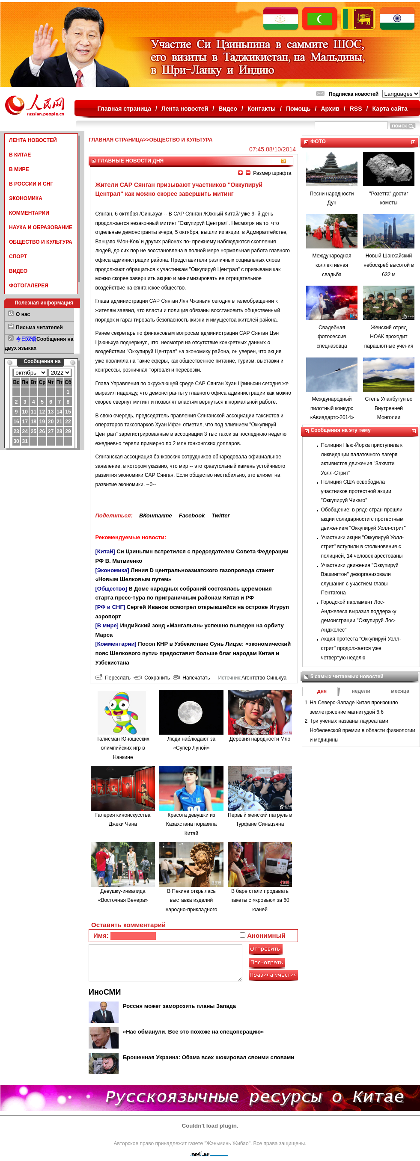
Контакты (261, 108)
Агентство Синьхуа (263, 678)
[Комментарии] (116, 644)
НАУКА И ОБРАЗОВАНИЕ (40, 227)
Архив (330, 108)
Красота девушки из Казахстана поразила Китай (191, 824)
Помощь (298, 108)
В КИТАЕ (20, 155)
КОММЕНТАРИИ (29, 213)
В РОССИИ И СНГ (31, 184)
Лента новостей (184, 108)
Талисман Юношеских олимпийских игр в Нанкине (122, 748)
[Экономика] (112, 570)
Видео (227, 108)
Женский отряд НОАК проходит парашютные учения (388, 337)
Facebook (192, 515)
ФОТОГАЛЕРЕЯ (28, 286)
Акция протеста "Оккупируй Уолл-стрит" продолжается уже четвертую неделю (361, 648)
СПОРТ (18, 257)
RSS (356, 108)
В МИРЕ (19, 169)
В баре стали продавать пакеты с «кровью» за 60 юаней (259, 900)
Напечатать (191, 678)
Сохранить (152, 678)
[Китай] (105, 551)
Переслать (113, 678)
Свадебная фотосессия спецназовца (331, 337)
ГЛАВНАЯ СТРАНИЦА (116, 140)
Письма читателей (39, 328)
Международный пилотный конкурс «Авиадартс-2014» (332, 408)
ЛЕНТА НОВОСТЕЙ (33, 140)
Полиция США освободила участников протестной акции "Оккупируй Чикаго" (356, 491)
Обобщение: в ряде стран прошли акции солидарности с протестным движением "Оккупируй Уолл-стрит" (363, 519)
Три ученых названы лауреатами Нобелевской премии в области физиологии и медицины (362, 730)
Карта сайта (389, 108)
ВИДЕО (18, 271)
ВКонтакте (155, 515)
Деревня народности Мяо (259, 739)
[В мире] (107, 625)
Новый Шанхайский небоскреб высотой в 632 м (388, 265)
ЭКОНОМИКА (25, 198)
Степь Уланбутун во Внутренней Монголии (388, 408)
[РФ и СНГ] (110, 607)
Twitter (220, 515)
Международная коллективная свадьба (332, 265)
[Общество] (111, 588)
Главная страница (124, 108)
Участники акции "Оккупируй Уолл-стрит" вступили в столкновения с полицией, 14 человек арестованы (362, 547)
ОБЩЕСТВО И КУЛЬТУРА (40, 242)
